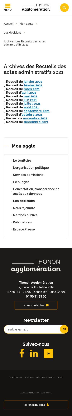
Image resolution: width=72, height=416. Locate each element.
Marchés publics (25, 215)
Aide (60, 377)
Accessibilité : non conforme (36, 393)
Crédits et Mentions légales (40, 377)
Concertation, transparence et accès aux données (36, 191)
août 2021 (31, 107)
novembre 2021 (35, 118)
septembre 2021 (37, 111)
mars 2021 (32, 89)
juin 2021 (30, 100)
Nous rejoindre (24, 208)
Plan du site (15, 377)
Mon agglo (24, 146)
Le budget (21, 182)
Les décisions (24, 201)
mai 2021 (30, 96)
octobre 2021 (32, 114)
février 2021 (33, 85)
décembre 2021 (36, 122)
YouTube (48, 353)
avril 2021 (29, 93)
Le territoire (22, 160)
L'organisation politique (31, 168)
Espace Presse (24, 229)
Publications (22, 222)
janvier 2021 (33, 82)
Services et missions (28, 175)
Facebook (21, 353)
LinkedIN (34, 353)
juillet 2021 (32, 103)
